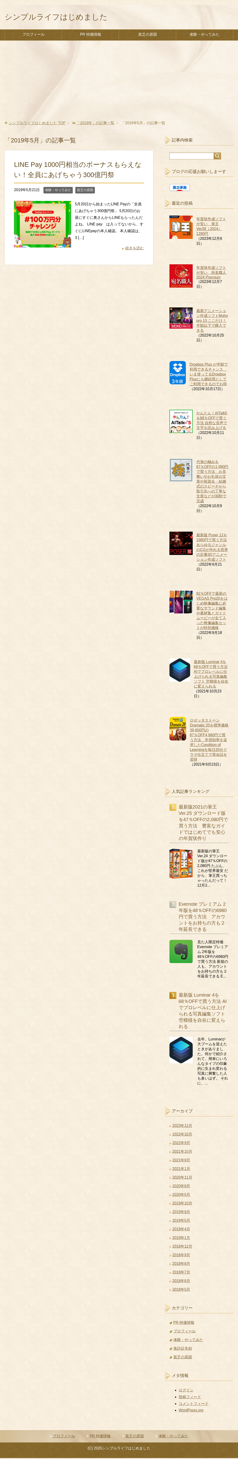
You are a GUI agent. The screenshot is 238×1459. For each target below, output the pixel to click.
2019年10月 (182, 1204)
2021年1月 (181, 1170)
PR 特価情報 (90, 35)
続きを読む (134, 249)
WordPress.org (191, 1411)
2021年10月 (182, 1152)
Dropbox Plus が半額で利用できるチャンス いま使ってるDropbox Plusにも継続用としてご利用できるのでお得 (209, 375)
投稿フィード (190, 1398)
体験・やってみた (204, 35)
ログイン (186, 1391)
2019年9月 (181, 1213)
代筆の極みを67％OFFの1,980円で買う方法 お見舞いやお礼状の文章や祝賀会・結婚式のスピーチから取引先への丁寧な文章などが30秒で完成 (212, 482)
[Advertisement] (119, 81)
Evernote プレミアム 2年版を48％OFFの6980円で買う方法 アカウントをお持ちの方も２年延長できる (203, 917)
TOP (37, 124)
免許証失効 (182, 1349)
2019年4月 (181, 1230)
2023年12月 (182, 1127)
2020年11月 (182, 1178)
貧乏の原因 (147, 35)
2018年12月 (182, 1247)
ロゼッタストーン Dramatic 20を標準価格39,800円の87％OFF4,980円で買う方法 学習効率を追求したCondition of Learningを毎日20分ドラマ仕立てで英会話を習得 (209, 740)
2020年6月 (181, 1187)
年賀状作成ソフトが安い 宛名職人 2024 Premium (211, 273)
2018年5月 (181, 1290)
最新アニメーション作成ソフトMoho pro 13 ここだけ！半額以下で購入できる (212, 321)
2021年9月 (181, 1161)
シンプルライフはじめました (60, 17)
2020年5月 (181, 1195)
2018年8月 (181, 1264)
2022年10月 (182, 1135)
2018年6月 (181, 1282)
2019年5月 (181, 1221)
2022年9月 (181, 1144)
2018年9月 (181, 1256)
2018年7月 (181, 1273)
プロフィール (33, 35)
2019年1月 (181, 1239)
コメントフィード (193, 1405)
